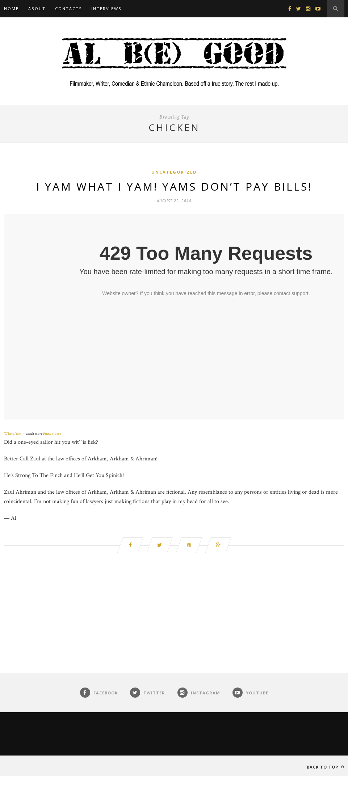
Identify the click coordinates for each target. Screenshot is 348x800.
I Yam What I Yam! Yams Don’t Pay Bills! (174, 186)
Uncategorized (174, 172)
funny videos (52, 433)
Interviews (106, 8)
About (37, 8)
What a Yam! (13, 433)
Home (11, 8)
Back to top (325, 767)
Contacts (68, 8)
